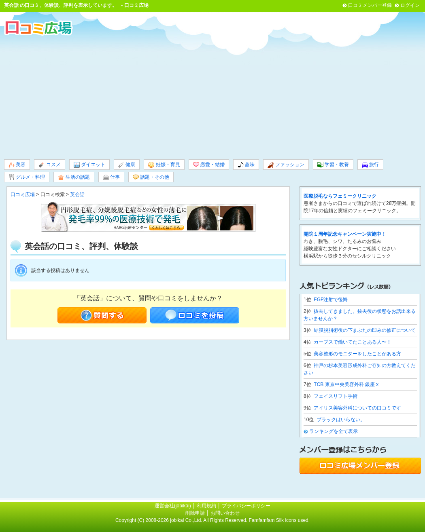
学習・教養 (333, 165)
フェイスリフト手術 (335, 396)
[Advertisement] (212, 96)
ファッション (286, 165)
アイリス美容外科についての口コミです (357, 408)
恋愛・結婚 (209, 165)
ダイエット (89, 165)
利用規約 (206, 506)
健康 (126, 165)
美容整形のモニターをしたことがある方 (357, 354)
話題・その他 (151, 177)
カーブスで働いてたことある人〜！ (352, 342)
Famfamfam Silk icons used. (279, 520)
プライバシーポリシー (246, 506)
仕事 (111, 177)
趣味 (246, 165)
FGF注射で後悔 (331, 299)
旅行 (370, 165)
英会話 (11, 5)
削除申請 (195, 513)
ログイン (410, 5)
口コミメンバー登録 (370, 5)
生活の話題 (73, 177)
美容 (17, 165)
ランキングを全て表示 (333, 431)
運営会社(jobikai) (173, 506)
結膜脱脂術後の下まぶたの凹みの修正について (365, 330)
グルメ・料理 (26, 177)
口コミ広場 (23, 194)
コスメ (49, 165)
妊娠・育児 (164, 165)
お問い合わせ (225, 513)
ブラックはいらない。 (341, 419)
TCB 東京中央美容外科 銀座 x (346, 384)
